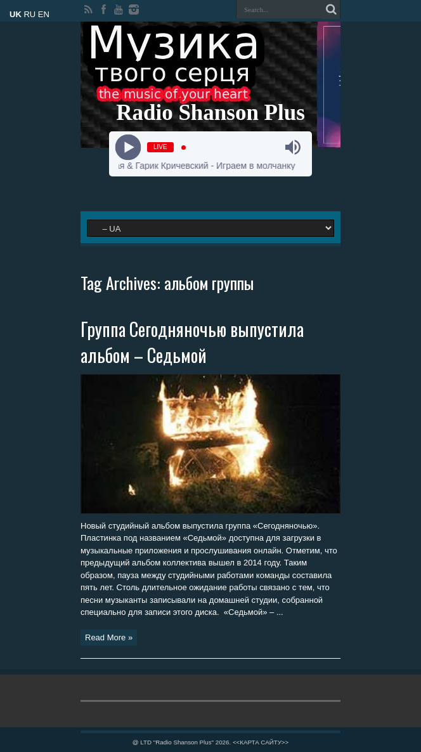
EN (43, 14)
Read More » (109, 637)
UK (16, 14)
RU (29, 14)
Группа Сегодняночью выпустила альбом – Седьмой (192, 342)
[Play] (128, 147)
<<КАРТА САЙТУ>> (260, 742)
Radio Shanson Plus (210, 112)
